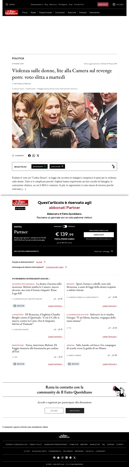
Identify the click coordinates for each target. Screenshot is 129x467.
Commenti (18, 156)
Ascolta (19, 306)
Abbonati (102, 4)
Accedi (54, 410)
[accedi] (118, 4)
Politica (18, 58)
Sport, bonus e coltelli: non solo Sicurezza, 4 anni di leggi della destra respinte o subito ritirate (91, 287)
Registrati (75, 410)
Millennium (53, 4)
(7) (60, 329)
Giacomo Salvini (20, 330)
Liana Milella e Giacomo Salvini (27, 299)
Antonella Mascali (21, 84)
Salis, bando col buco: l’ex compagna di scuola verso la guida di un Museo (91, 346)
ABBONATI (99, 234)
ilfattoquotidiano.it (37, 4)
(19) (114, 355)
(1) (60, 357)
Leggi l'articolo (55, 306)
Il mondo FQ (79, 4)
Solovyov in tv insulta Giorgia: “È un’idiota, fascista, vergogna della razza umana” (91, 318)
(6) (60, 299)
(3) (115, 328)
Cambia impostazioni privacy (56, 444)
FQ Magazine (63, 4)
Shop (71, 4)
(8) (115, 297)
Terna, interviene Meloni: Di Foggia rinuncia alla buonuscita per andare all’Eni (35, 348)
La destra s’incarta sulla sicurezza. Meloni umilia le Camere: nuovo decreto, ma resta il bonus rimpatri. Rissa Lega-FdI (36, 288)
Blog (46, 4)
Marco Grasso (74, 355)
